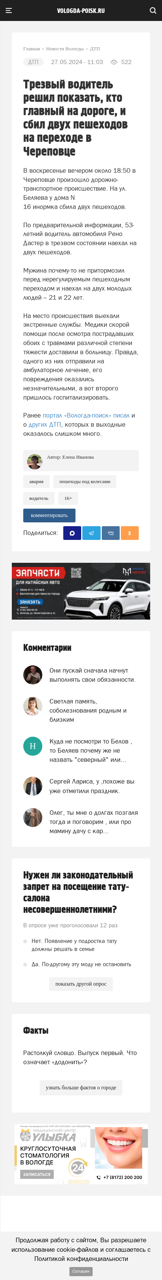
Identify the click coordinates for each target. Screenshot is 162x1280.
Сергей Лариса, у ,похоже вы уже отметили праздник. (92, 785)
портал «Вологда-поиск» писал (86, 415)
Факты (35, 1030)
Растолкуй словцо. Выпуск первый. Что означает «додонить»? (80, 1057)
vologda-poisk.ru (81, 11)
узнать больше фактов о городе (81, 1087)
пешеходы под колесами (84, 481)
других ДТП (45, 424)
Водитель (38, 498)
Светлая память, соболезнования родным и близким (88, 710)
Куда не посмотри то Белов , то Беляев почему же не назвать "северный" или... (91, 750)
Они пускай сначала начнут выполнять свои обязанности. (93, 674)
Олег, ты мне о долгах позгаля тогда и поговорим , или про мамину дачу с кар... (94, 822)
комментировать (49, 515)
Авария (36, 481)
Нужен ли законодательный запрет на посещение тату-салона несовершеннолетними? (78, 892)
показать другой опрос (80, 984)
